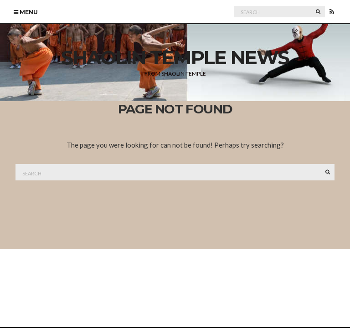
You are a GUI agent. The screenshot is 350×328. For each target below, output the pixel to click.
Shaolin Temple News (175, 57)
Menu (26, 12)
